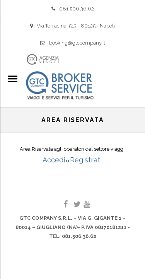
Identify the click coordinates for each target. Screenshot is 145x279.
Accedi (54, 160)
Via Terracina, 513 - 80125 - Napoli (72, 26)
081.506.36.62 (72, 9)
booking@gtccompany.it (72, 43)
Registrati (86, 160)
